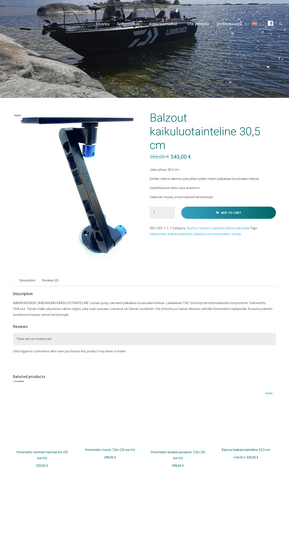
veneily (243, 243)
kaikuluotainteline (182, 243)
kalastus (203, 243)
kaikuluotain (159, 243)
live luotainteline (223, 243)
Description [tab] (29, 281)
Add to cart (230, 220)
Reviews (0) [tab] (51, 281)
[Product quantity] (162, 220)
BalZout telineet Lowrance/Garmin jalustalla (222, 236)
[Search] (277, 24)
